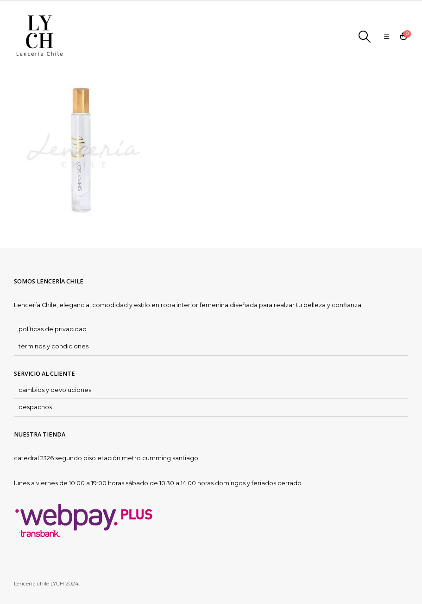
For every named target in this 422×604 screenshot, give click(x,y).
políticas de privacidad (53, 329)
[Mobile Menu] (386, 37)
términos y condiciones (53, 346)
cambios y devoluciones (55, 389)
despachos (35, 407)
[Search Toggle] (365, 37)
